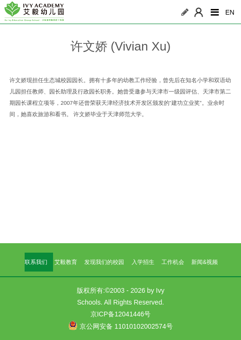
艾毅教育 (65, 262)
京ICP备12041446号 (120, 314)
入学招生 (143, 262)
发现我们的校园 (104, 262)
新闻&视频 (204, 262)
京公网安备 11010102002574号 (120, 325)
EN (229, 12)
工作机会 (172, 262)
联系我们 (36, 262)
